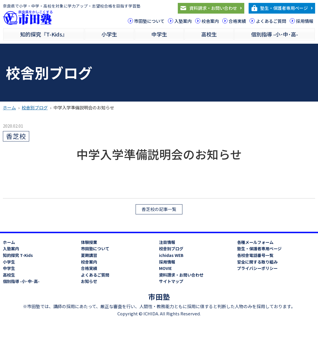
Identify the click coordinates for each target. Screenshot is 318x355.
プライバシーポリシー (257, 268)
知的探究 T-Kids (18, 255)
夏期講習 (89, 255)
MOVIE (165, 268)
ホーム (9, 107)
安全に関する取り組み (257, 262)
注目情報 (167, 242)
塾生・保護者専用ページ (284, 8)
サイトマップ (171, 281)
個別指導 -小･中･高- (274, 34)
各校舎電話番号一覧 (255, 255)
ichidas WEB (171, 255)
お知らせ (89, 281)
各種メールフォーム (255, 242)
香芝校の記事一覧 (159, 209)
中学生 (159, 34)
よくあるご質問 (271, 21)
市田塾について (149, 21)
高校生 (209, 34)
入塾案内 (183, 21)
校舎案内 (210, 21)
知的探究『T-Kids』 (43, 34)
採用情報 (304, 21)
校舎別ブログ (35, 107)
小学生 (109, 34)
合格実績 (237, 21)
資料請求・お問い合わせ (213, 8)
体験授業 (89, 242)
